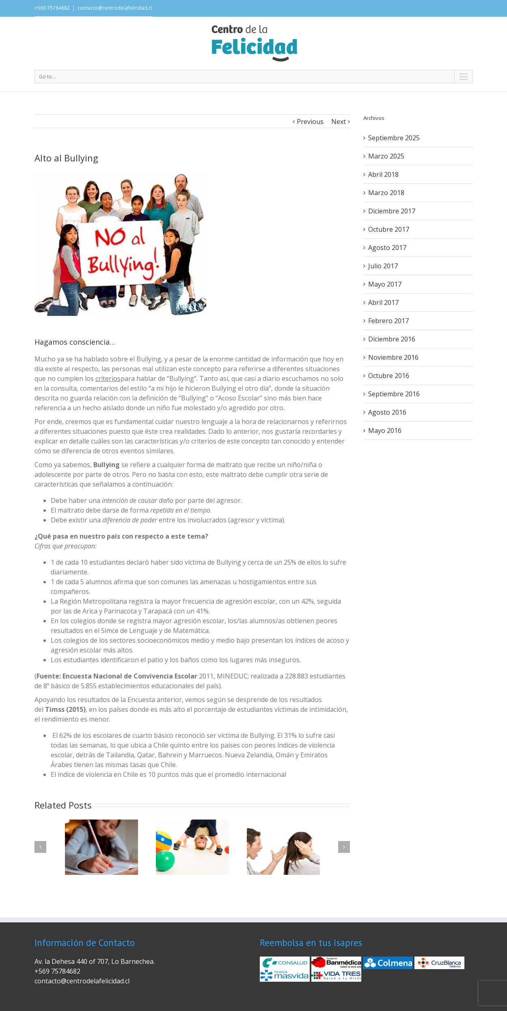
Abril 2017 (383, 302)
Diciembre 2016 (391, 339)
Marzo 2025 (386, 156)
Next (338, 121)
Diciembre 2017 (391, 211)
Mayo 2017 (384, 284)
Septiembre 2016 (394, 393)
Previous (310, 121)
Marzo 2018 (386, 192)
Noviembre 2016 (393, 357)
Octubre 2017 (388, 229)
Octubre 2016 (388, 375)
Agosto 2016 (387, 412)
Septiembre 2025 (394, 137)
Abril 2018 (383, 174)
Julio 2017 (383, 265)
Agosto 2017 (387, 247)
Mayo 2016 (384, 430)
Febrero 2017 (388, 320)
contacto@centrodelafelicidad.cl (115, 7)
